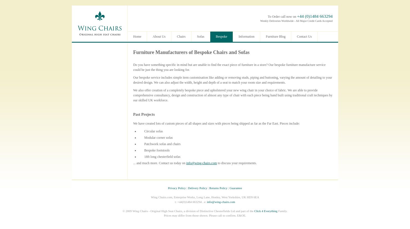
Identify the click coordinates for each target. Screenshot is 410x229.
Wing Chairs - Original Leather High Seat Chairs (100, 23)
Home (137, 36)
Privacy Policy (177, 188)
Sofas (243, 52)
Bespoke (221, 36)
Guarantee (235, 188)
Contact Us (304, 36)
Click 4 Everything (265, 211)
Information (246, 36)
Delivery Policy (197, 188)
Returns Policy (218, 188)
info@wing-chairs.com (201, 163)
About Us (159, 36)
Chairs (220, 52)
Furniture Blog (275, 36)
